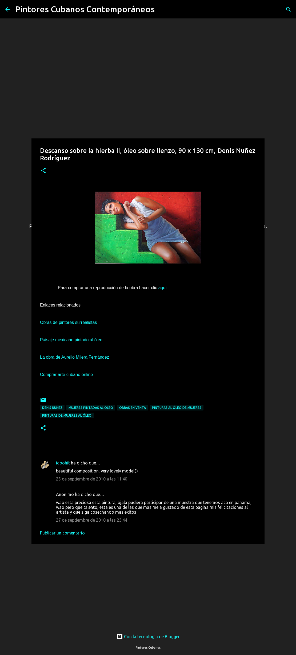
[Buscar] (162, 9)
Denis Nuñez (52, 407)
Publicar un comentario (62, 532)
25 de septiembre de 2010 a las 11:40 (91, 478)
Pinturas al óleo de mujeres (176, 407)
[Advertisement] (148, 583)
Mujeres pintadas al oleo (91, 407)
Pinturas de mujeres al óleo (66, 415)
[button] (43, 171)
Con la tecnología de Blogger (148, 636)
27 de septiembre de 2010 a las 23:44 (91, 520)
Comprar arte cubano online (66, 374)
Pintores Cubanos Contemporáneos (85, 9)
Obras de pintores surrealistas (68, 322)
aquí (162, 287)
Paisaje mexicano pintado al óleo (71, 340)
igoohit (63, 462)
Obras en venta (132, 407)
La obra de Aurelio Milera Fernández (74, 357)
